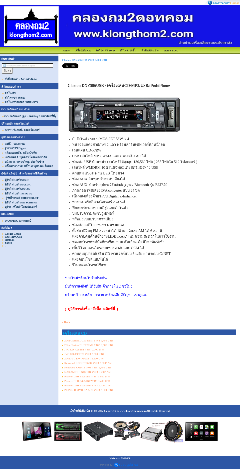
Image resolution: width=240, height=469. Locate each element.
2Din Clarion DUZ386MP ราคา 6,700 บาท (88, 340)
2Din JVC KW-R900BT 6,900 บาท (83, 358)
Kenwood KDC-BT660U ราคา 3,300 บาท (88, 362)
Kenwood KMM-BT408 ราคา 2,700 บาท (87, 367)
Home (65, 50)
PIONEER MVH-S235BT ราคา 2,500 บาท (88, 389)
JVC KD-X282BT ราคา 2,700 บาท (84, 349)
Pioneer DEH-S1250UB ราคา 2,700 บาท (87, 385)
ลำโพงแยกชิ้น (128, 50)
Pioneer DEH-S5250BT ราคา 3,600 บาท (87, 376)
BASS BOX (171, 50)
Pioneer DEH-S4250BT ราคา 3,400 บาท (87, 380)
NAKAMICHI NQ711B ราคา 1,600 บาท (87, 371)
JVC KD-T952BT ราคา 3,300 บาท (84, 353)
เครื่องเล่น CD (83, 50)
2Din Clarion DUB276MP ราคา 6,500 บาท (88, 344)
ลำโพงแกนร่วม (150, 50)
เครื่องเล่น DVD (105, 50)
